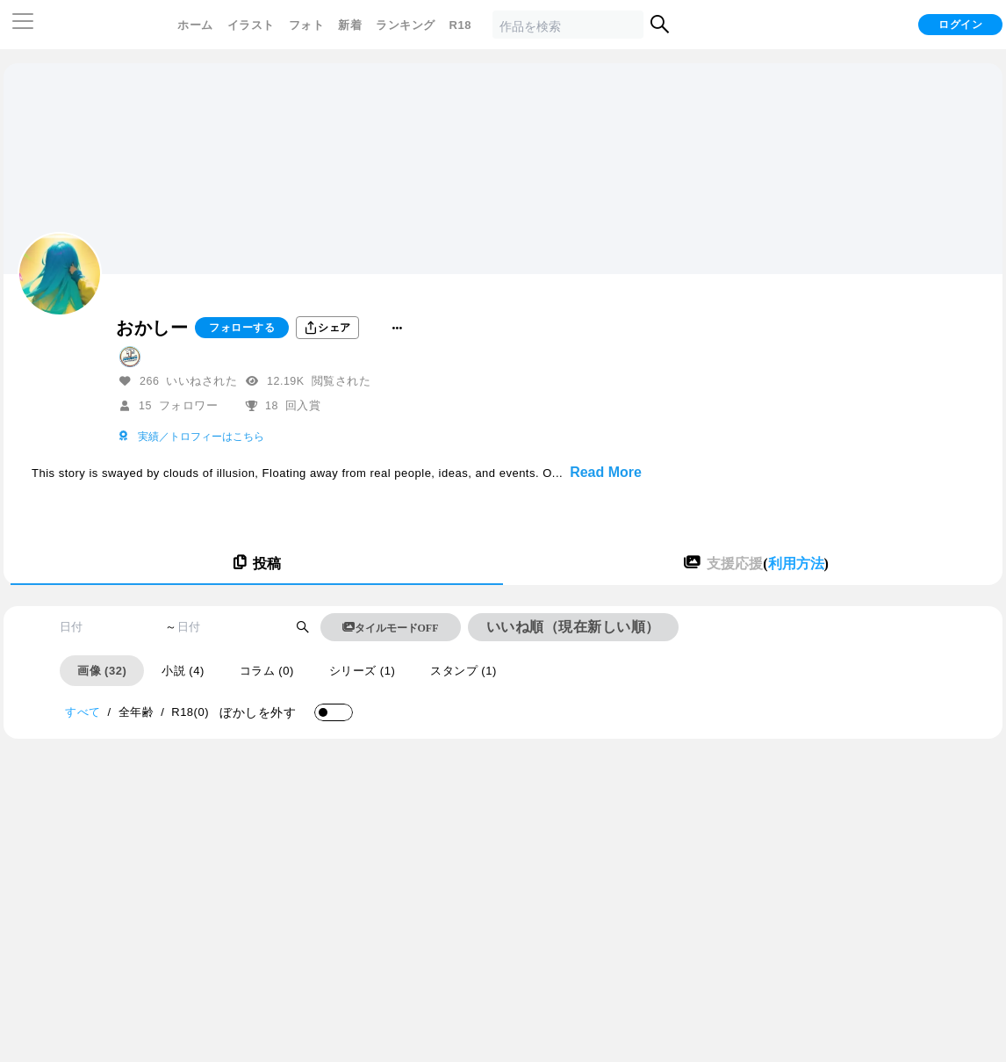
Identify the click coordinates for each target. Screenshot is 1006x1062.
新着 (350, 25)
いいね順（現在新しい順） (573, 626)
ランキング (405, 25)
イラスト (251, 25)
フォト (307, 25)
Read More (606, 472)
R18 (460, 25)
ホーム (195, 25)
